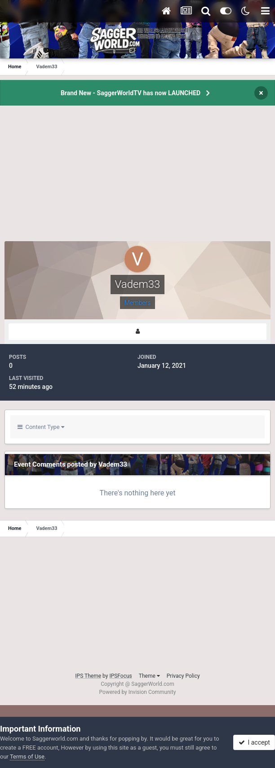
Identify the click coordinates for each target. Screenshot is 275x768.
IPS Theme (88, 676)
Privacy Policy (183, 676)
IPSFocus (120, 676)
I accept (254, 742)
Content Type (41, 427)
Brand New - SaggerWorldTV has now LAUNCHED (130, 93)
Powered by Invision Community (137, 692)
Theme (149, 676)
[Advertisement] (137, 178)
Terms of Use (27, 756)
